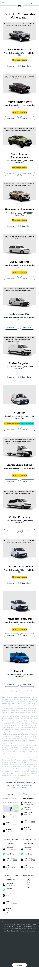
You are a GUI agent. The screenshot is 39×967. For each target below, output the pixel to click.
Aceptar (19, 965)
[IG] (28, 884)
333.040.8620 (10, 849)
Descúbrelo (11, 66)
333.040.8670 (28, 804)
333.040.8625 (28, 849)
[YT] (28, 888)
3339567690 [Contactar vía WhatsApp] (29, 808)
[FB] (28, 880)
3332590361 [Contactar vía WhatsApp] (11, 854)
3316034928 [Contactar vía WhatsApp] (29, 854)
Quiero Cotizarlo (27, 66)
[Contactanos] (30, 3)
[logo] (19, 6)
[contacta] (11, 808)
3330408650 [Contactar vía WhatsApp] (11, 889)
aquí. (33, 931)
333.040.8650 (10, 885)
